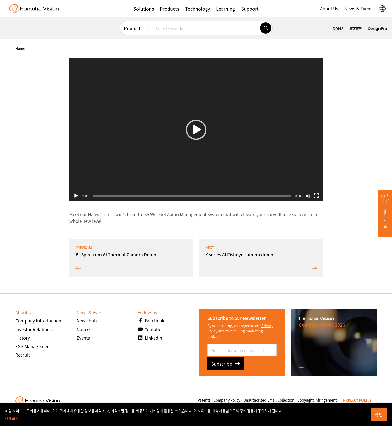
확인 (379, 414)
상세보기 (11, 418)
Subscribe (225, 363)
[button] (143, 8)
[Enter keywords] (206, 28)
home (20, 48)
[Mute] (308, 195)
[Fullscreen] (316, 195)
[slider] (192, 196)
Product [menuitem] (132, 28)
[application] (196, 129)
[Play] (76, 195)
